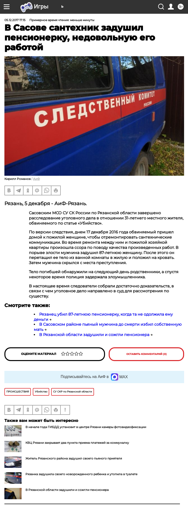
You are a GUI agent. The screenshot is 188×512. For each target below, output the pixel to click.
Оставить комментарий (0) (146, 354)
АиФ (36, 179)
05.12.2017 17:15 (14, 20)
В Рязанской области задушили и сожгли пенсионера (94, 334)
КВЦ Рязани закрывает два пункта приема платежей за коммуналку (77, 443)
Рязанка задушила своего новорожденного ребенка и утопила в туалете (81, 474)
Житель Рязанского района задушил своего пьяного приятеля (73, 458)
